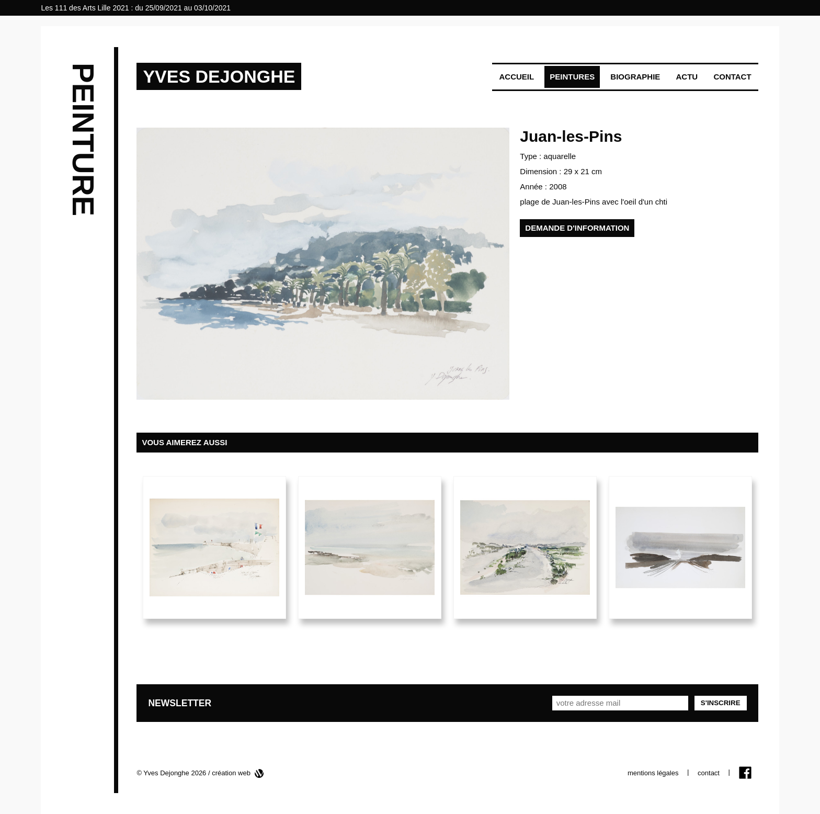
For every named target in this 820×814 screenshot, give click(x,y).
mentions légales (653, 773)
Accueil (516, 76)
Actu (687, 76)
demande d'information (577, 227)
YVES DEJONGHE (219, 76)
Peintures (572, 76)
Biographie (635, 76)
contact (709, 773)
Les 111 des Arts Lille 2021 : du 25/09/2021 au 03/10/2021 (136, 8)
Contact (732, 76)
